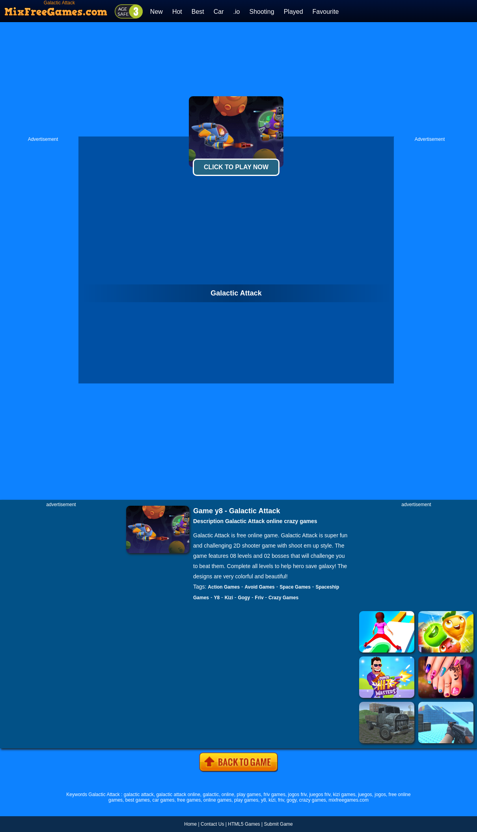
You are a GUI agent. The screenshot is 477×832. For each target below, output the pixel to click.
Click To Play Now (236, 167)
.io (236, 11)
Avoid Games (260, 587)
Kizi (229, 597)
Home (190, 824)
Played (293, 11)
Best (198, 11)
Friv (259, 597)
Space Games (295, 587)
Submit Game (278, 824)
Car (219, 11)
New (156, 11)
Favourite (326, 11)
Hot (177, 11)
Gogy (244, 597)
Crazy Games (283, 597)
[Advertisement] (239, 79)
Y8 (217, 597)
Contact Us (212, 824)
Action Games (224, 587)
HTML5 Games (244, 824)
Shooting (261, 11)
